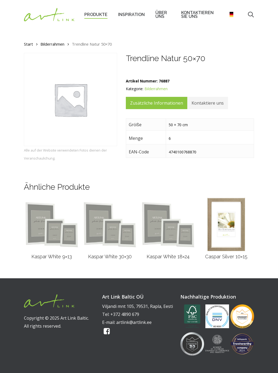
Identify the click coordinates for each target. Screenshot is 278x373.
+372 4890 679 (124, 314)
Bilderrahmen (52, 44)
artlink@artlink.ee (134, 322)
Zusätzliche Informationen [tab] (156, 103)
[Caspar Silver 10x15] (226, 224)
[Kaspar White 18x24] (168, 224)
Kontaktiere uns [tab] (208, 103)
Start (28, 44)
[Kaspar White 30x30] (110, 224)
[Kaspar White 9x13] (51, 224)
